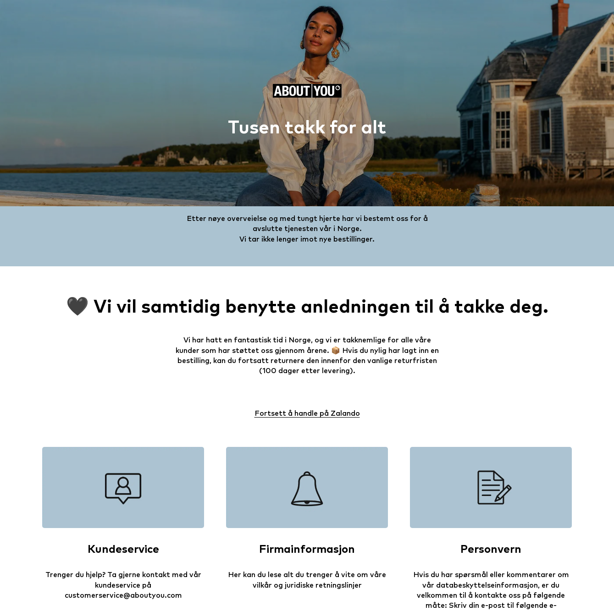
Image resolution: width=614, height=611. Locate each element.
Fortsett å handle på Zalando (307, 413)
